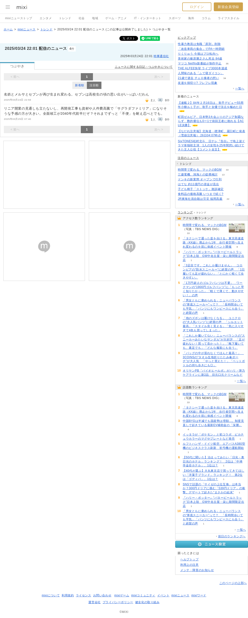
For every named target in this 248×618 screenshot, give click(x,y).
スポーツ (175, 18)
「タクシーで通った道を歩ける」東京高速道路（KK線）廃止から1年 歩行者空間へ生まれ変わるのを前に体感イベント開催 (213, 242)
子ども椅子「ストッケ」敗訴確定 (201, 189)
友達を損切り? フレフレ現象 (197, 83)
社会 (82, 18)
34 (224, 78)
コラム (206, 18)
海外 (191, 18)
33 (227, 169)
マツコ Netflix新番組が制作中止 (200, 63)
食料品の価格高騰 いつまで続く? (200, 194)
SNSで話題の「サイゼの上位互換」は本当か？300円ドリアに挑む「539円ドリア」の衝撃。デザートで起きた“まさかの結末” (214, 488)
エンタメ (46, 18)
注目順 (94, 85)
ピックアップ (187, 37)
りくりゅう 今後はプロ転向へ (198, 53)
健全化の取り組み (147, 602)
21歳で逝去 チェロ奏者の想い (198, 78)
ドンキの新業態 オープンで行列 (200, 179)
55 (224, 53)
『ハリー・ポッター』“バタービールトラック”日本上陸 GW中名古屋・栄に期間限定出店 (213, 256)
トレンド (65, 18)
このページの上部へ (233, 583)
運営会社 (94, 602)
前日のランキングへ (232, 536)
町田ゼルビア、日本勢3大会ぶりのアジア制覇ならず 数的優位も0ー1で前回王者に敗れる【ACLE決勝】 (211, 121)
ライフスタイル (228, 18)
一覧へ (239, 88)
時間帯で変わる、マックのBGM (200, 169)
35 (227, 63)
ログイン (197, 7)
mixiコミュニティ (143, 595)
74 (229, 189)
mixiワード (198, 595)
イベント (163, 595)
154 (223, 83)
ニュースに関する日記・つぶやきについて (144, 67)
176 (230, 49)
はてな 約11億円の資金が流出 (198, 184)
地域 (95, 18)
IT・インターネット (147, 18)
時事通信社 (161, 56)
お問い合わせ (102, 595)
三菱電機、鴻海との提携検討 (198, 174)
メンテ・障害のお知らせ (197, 570)
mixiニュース (26, 29)
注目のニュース (188, 158)
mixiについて (51, 595)
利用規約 (68, 595)
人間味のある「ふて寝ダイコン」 (201, 73)
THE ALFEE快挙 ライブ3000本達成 (202, 68)
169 (228, 58)
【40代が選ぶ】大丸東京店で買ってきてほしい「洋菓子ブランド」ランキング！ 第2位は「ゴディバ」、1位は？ (213, 475)
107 (229, 194)
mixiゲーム (121, 595)
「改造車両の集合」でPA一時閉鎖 (201, 49)
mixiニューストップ (18, 18)
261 (226, 44)
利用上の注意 (189, 564)
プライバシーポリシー (118, 602)
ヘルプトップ (189, 559)
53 (224, 184)
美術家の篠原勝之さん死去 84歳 (200, 58)
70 (232, 68)
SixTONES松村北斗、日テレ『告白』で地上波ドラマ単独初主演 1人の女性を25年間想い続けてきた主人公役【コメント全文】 (211, 145)
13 (223, 174)
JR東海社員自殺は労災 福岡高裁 (200, 198)
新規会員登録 (228, 7)
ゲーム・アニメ (116, 18)
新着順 (79, 85)
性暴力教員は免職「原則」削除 (199, 44)
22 (228, 199)
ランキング (185, 212)
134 (227, 179)
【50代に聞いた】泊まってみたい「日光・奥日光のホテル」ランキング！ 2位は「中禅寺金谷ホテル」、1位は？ (213, 461)
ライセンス (83, 595)
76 (229, 73)
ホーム (8, 29)
